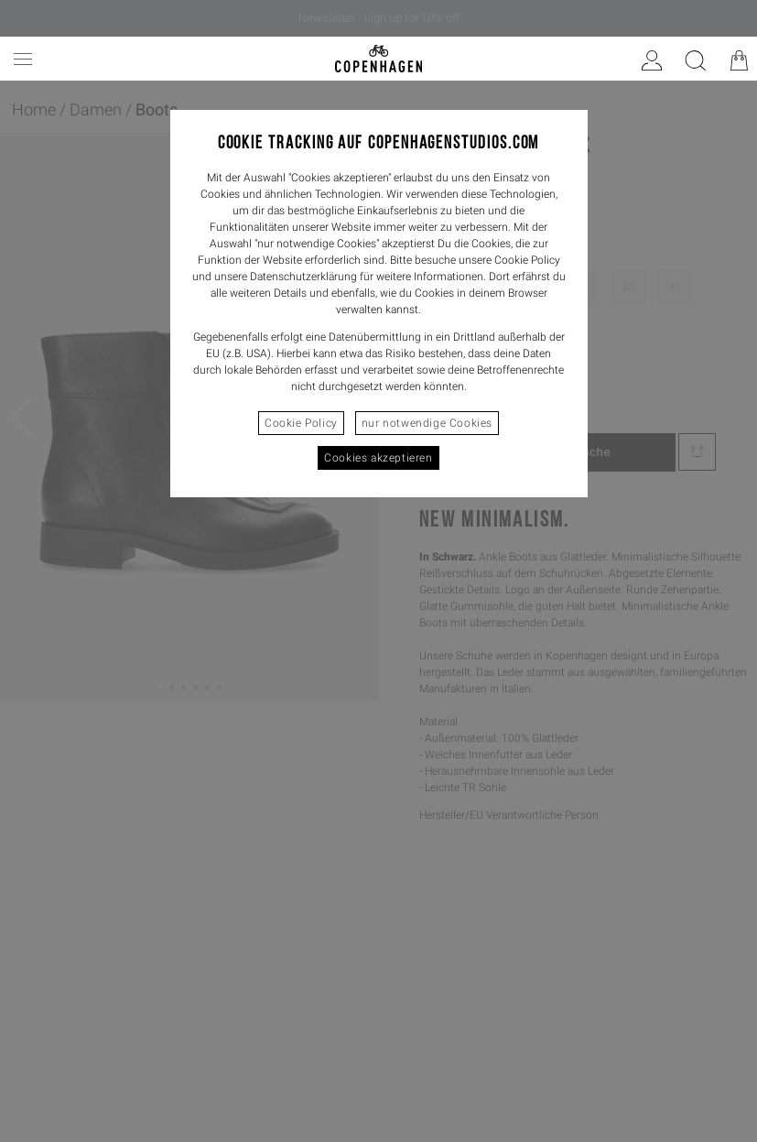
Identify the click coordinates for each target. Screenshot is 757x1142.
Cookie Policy (301, 423)
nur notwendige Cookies (427, 423)
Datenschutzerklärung (303, 276)
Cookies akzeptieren (378, 457)
